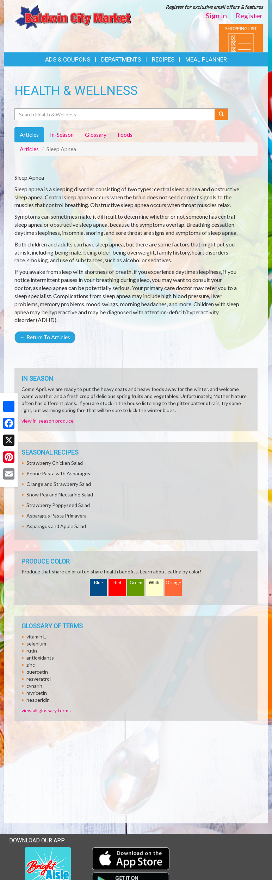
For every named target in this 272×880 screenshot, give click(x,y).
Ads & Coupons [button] (67, 59)
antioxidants (40, 658)
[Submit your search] (221, 114)
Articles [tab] (29, 134)
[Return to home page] (72, 16)
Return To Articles (45, 337)
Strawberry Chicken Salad (54, 463)
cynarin (34, 686)
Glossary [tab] (95, 134)
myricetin (36, 693)
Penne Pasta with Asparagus (58, 473)
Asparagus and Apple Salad (56, 526)
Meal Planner (206, 59)
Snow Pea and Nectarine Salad (59, 494)
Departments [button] (121, 59)
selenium (36, 644)
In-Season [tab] (62, 134)
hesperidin (38, 700)
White (155, 582)
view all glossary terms (46, 710)
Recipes (163, 59)
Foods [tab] (125, 134)
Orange (173, 582)
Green (136, 582)
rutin (31, 651)
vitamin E (36, 637)
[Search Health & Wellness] (115, 114)
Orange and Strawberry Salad (58, 484)
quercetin (37, 672)
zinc (30, 665)
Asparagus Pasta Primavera (56, 516)
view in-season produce (47, 421)
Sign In (216, 15)
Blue (98, 582)
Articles (29, 149)
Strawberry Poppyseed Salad (58, 505)
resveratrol (38, 679)
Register (249, 15)
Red (117, 582)
